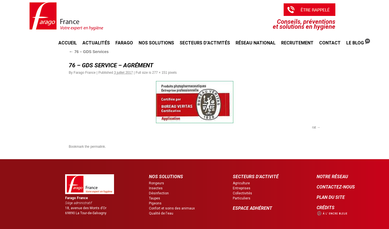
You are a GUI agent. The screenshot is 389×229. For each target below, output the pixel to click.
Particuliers (241, 198)
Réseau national (256, 43)
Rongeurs (156, 183)
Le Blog (358, 42)
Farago (124, 43)
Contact (330, 43)
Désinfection (159, 193)
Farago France (84, 73)
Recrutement (297, 43)
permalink (97, 147)
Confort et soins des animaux (172, 208)
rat (314, 127)
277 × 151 (159, 73)
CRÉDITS (326, 207)
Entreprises (241, 188)
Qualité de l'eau (161, 213)
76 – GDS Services (89, 51)
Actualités (96, 43)
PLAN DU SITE (331, 197)
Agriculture (241, 183)
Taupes (154, 198)
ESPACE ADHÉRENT (252, 208)
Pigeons (155, 203)
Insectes (156, 188)
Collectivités (242, 193)
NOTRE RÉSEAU (332, 176)
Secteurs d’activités (205, 43)
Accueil (67, 43)
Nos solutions (156, 43)
